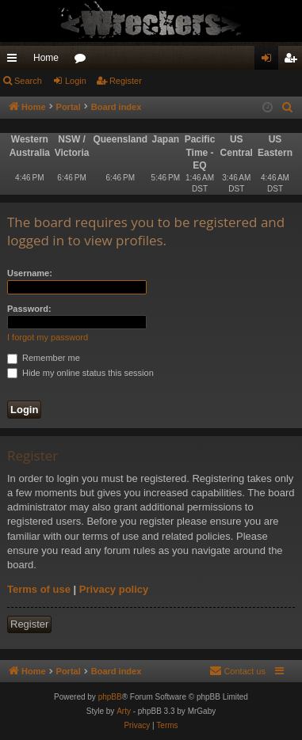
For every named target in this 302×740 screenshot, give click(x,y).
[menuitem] (288, 107)
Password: (29, 308)
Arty (124, 711)
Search (28, 80)
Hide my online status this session (80, 373)
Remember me (43, 357)
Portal (68, 107)
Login (75, 80)
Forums (83, 61)
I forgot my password (47, 337)
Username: (29, 273)
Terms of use (39, 589)
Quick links (15, 61)
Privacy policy (113, 589)
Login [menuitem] (270, 61)
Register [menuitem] (293, 61)
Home (46, 57)
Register (125, 80)
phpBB (110, 697)
